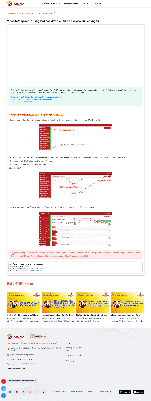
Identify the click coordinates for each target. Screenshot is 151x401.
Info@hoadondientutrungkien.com (30, 268)
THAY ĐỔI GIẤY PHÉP (70, 3)
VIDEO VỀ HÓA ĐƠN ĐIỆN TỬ (42, 14)
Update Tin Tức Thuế (73, 355)
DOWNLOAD (97, 3)
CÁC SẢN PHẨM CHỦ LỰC (49, 3)
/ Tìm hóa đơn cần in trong (31, 99)
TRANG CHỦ (12, 14)
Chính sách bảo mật (76, 392)
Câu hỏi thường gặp (106, 392)
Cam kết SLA (91, 392)
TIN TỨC (85, 3)
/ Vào (36, 97)
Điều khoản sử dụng (59, 392)
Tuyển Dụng (69, 361)
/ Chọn (21, 102)
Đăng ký (138, 4)
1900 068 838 (123, 4)
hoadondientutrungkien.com (30, 270)
